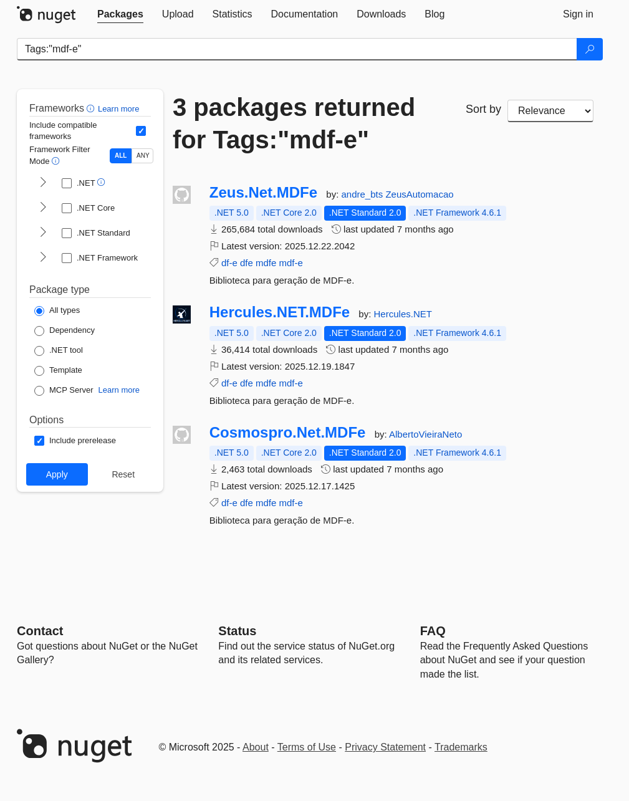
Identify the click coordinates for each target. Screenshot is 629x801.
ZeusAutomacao (419, 194)
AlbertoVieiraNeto (425, 434)
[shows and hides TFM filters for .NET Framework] (43, 258)
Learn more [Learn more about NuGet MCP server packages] (119, 390)
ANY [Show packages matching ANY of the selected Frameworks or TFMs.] (143, 155)
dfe (246, 262)
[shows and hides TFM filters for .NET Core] (43, 208)
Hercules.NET (403, 314)
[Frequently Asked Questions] (433, 631)
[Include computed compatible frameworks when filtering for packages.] (141, 131)
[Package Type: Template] (58, 371)
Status (237, 631)
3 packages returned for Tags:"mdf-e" (294, 123)
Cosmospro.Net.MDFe (287, 432)
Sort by (483, 109)
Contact (40, 631)
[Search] (590, 49)
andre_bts (363, 194)
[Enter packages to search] (297, 49)
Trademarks (461, 747)
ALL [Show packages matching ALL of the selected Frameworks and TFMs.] (121, 155)
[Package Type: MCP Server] (63, 391)
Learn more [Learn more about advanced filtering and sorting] (118, 108)
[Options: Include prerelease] (75, 441)
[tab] (120, 14)
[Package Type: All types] (57, 311)
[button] (92, 108)
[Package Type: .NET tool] (58, 351)
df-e (229, 262)
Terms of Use (306, 747)
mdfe (266, 262)
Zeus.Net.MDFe (263, 192)
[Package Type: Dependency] (64, 331)
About (255, 747)
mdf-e (291, 262)
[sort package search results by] (550, 111)
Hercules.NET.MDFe (279, 312)
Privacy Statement (385, 747)
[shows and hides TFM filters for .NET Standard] (43, 233)
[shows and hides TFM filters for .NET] (43, 183)
